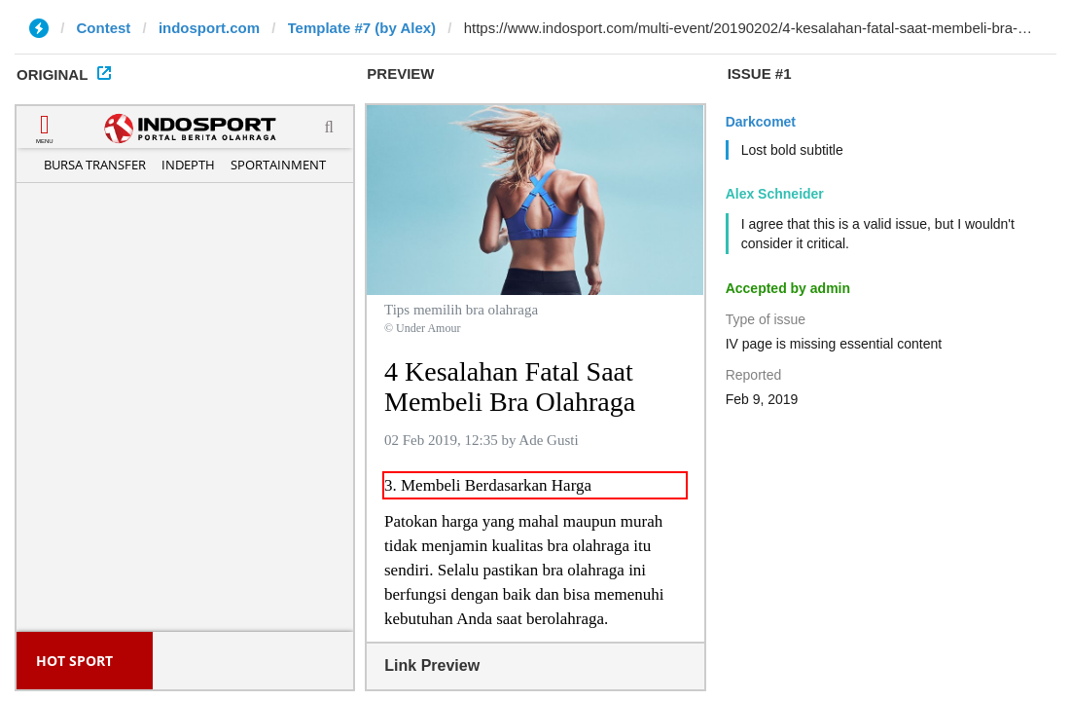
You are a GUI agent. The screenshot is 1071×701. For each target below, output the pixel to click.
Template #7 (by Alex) (362, 27)
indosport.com (209, 27)
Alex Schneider (775, 194)
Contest (104, 27)
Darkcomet (761, 121)
